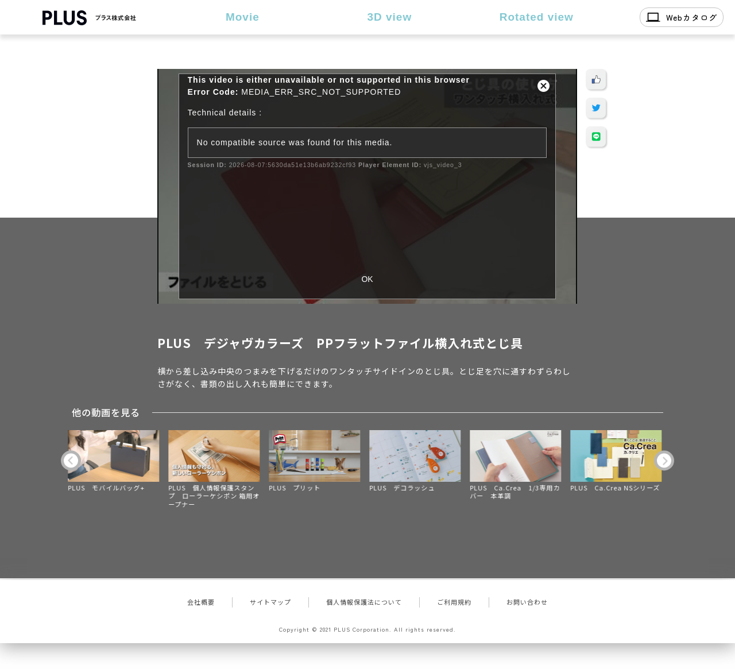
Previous (71, 460)
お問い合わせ (527, 601)
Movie (243, 17)
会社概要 (201, 601)
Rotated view (537, 17)
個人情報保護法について (364, 601)
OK (367, 279)
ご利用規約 (454, 601)
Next (664, 460)
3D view (389, 17)
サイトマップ (270, 601)
